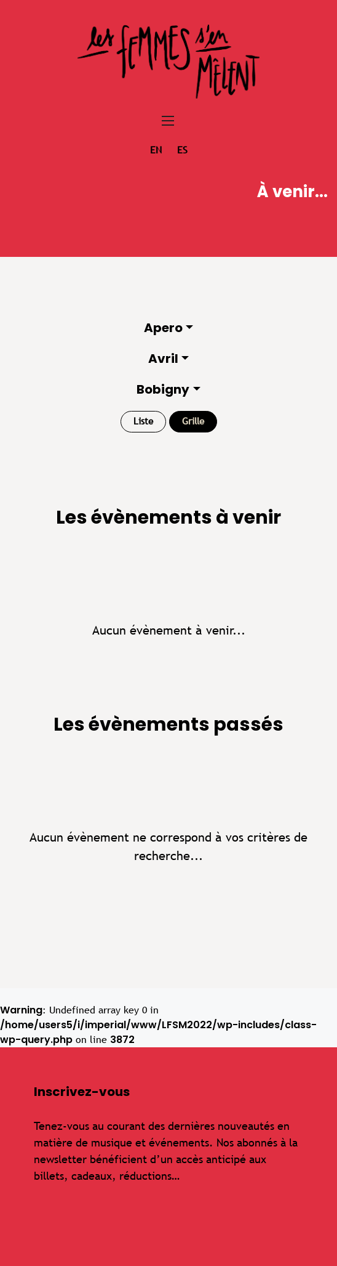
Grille (193, 421)
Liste (143, 421)
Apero (163, 327)
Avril (163, 358)
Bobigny (163, 389)
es (182, 150)
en (156, 150)
